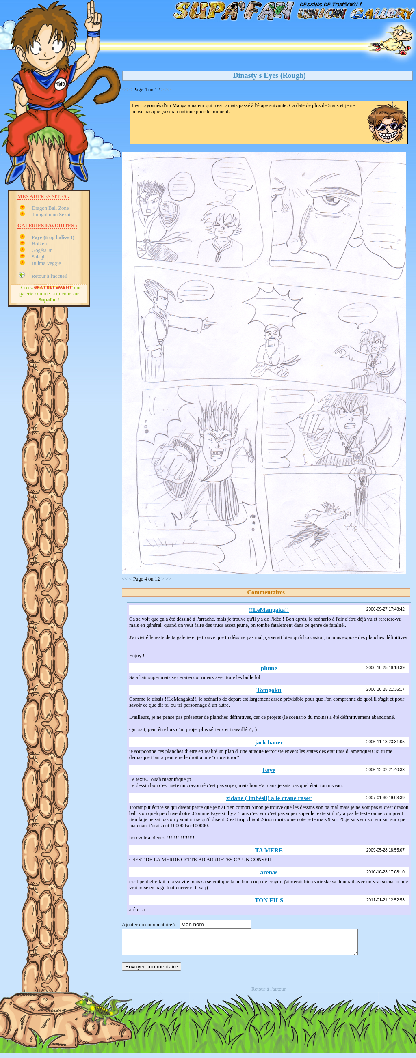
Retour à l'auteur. (268, 994)
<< (125, 89)
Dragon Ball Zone (50, 208)
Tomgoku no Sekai (51, 214)
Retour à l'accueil (49, 276)
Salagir (39, 257)
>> (168, 89)
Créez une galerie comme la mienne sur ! (51, 294)
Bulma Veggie (46, 263)
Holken (39, 244)
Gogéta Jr (42, 250)
